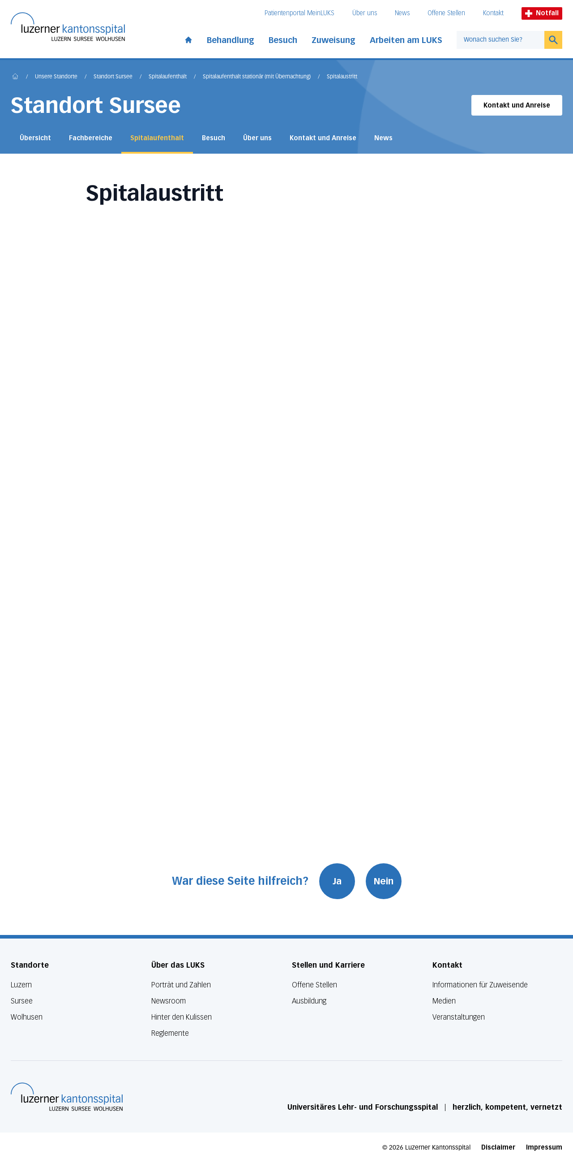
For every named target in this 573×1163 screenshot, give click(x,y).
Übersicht (35, 138)
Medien (444, 1001)
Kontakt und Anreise (516, 105)
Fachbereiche (90, 138)
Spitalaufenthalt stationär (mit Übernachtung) (257, 77)
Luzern (21, 985)
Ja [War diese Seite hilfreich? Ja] (337, 881)
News (402, 13)
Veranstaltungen (458, 1017)
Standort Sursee (113, 77)
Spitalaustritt (342, 77)
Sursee (22, 1001)
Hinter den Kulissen (181, 1017)
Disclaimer (498, 1147)
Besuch (283, 40)
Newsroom (168, 1001)
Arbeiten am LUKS (406, 40)
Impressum (544, 1147)
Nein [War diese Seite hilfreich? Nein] (383, 881)
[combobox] (500, 40)
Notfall (542, 13)
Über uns (364, 13)
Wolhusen (27, 1017)
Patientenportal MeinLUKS (299, 13)
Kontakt (493, 13)
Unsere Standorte (56, 77)
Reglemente (170, 1033)
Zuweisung (333, 40)
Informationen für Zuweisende (480, 985)
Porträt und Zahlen (181, 985)
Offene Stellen (446, 13)
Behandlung (230, 40)
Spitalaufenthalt (168, 77)
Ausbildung (309, 1001)
